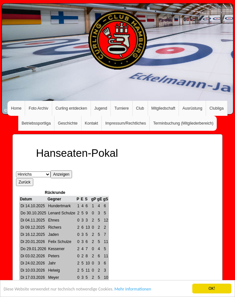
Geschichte (68, 123)
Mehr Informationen (132, 289)
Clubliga (217, 108)
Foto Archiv (38, 108)
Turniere (121, 108)
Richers (55, 227)
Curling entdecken (71, 108)
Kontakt (91, 123)
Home (16, 108)
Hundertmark (59, 206)
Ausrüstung (192, 108)
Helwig (54, 270)
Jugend (100, 108)
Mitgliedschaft (163, 108)
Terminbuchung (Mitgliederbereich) (183, 123)
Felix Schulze (59, 241)
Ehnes (53, 220)
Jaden (53, 234)
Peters (54, 256)
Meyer (53, 277)
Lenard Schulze (61, 213)
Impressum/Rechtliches (125, 123)
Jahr (52, 263)
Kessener (56, 249)
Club (140, 108)
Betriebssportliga (36, 123)
